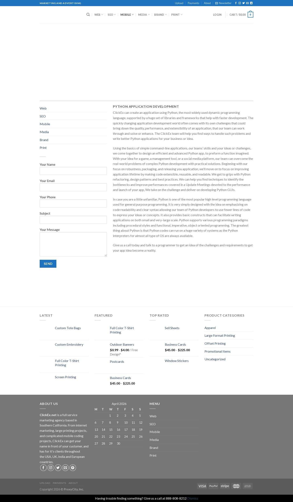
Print (177, 14)
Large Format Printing (219, 335)
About (207, 3)
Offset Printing (215, 343)
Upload (179, 3)
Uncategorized (214, 359)
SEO (112, 14)
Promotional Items (217, 351)
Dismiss (192, 498)
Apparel (210, 328)
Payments (193, 3)
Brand (160, 14)
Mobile (127, 14)
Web (98, 14)
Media (144, 14)
